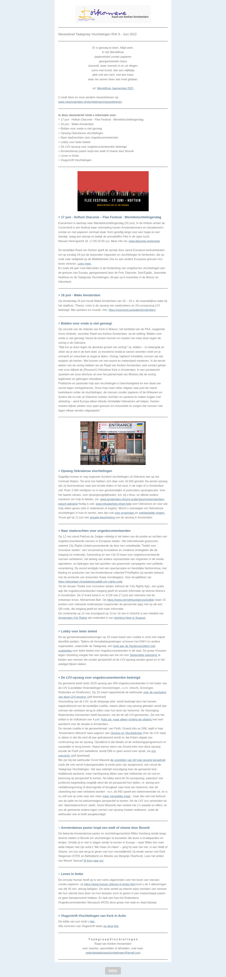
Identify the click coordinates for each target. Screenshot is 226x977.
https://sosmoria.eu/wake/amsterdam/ (132, 309)
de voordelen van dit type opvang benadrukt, (138, 760)
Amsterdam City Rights (72, 617)
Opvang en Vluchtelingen (127, 733)
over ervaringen (125, 512)
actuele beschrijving (102, 517)
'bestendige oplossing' (144, 655)
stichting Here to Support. (130, 617)
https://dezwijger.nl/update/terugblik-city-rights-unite (90, 581)
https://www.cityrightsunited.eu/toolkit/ (130, 599)
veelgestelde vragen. (152, 512)
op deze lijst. (111, 926)
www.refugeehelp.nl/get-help (113, 503)
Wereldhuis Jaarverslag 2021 (115, 88)
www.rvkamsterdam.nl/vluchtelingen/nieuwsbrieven (90, 101)
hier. (92, 921)
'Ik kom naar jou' (93, 860)
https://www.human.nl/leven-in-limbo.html (110, 884)
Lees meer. (84, 263)
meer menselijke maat (117, 796)
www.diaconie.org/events (144, 241)
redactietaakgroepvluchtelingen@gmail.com (113, 952)
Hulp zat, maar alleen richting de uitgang (126, 719)
